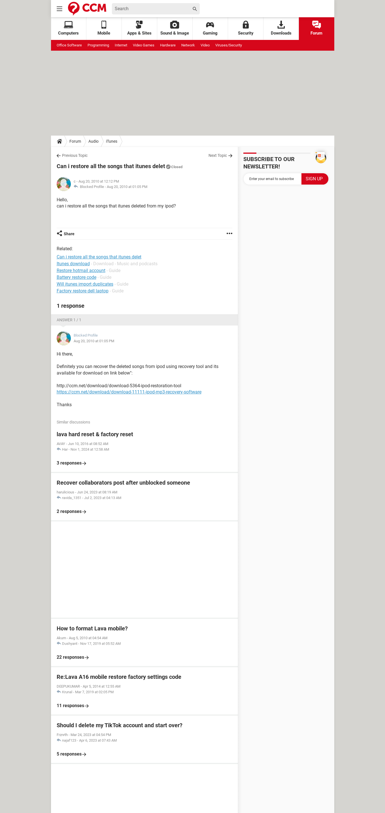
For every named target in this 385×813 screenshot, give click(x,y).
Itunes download (73, 263)
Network (188, 45)
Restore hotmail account (81, 270)
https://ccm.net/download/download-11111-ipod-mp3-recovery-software (129, 392)
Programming (98, 45)
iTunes (111, 141)
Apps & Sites (139, 28)
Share (69, 234)
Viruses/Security (228, 45)
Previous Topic (75, 155)
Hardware (168, 45)
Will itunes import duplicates (85, 284)
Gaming (210, 28)
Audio (93, 141)
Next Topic (218, 155)
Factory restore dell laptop (83, 291)
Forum (316, 28)
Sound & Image (174, 28)
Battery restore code (76, 277)
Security (246, 28)
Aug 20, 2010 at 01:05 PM (127, 187)
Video (205, 45)
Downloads (281, 28)
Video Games (143, 45)
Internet (121, 45)
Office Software (69, 45)
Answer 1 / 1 (69, 320)
